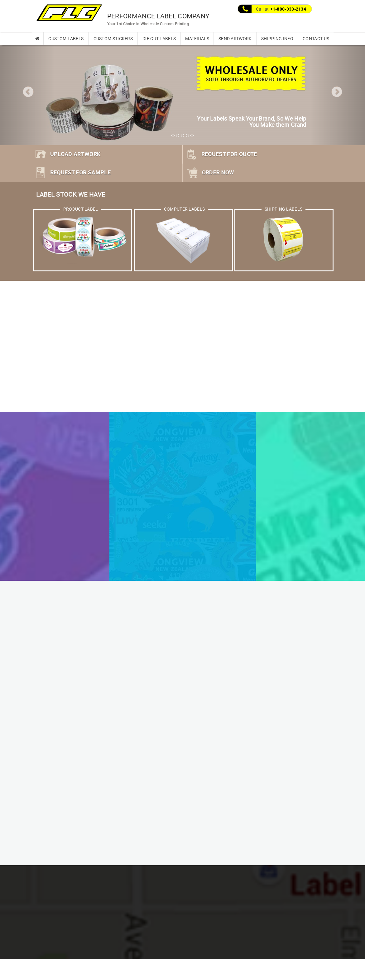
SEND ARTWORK (235, 38)
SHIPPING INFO (277, 38)
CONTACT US (316, 38)
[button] (27, 90)
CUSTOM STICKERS (113, 38)
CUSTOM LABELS (66, 38)
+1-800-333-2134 (288, 9)
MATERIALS (197, 38)
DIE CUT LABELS (159, 38)
